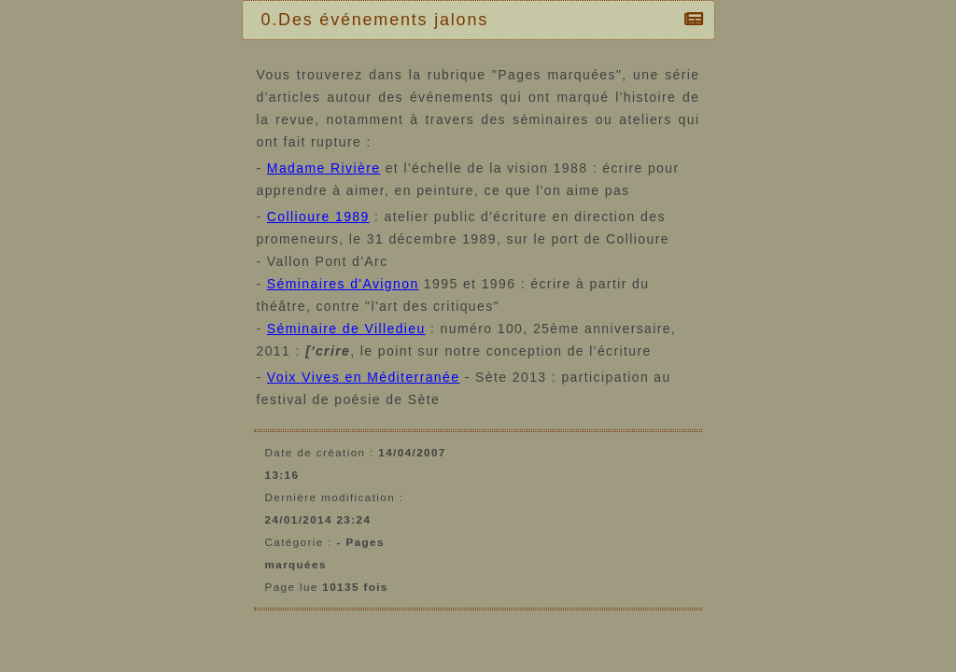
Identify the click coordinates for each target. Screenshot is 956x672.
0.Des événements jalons (380, 19)
